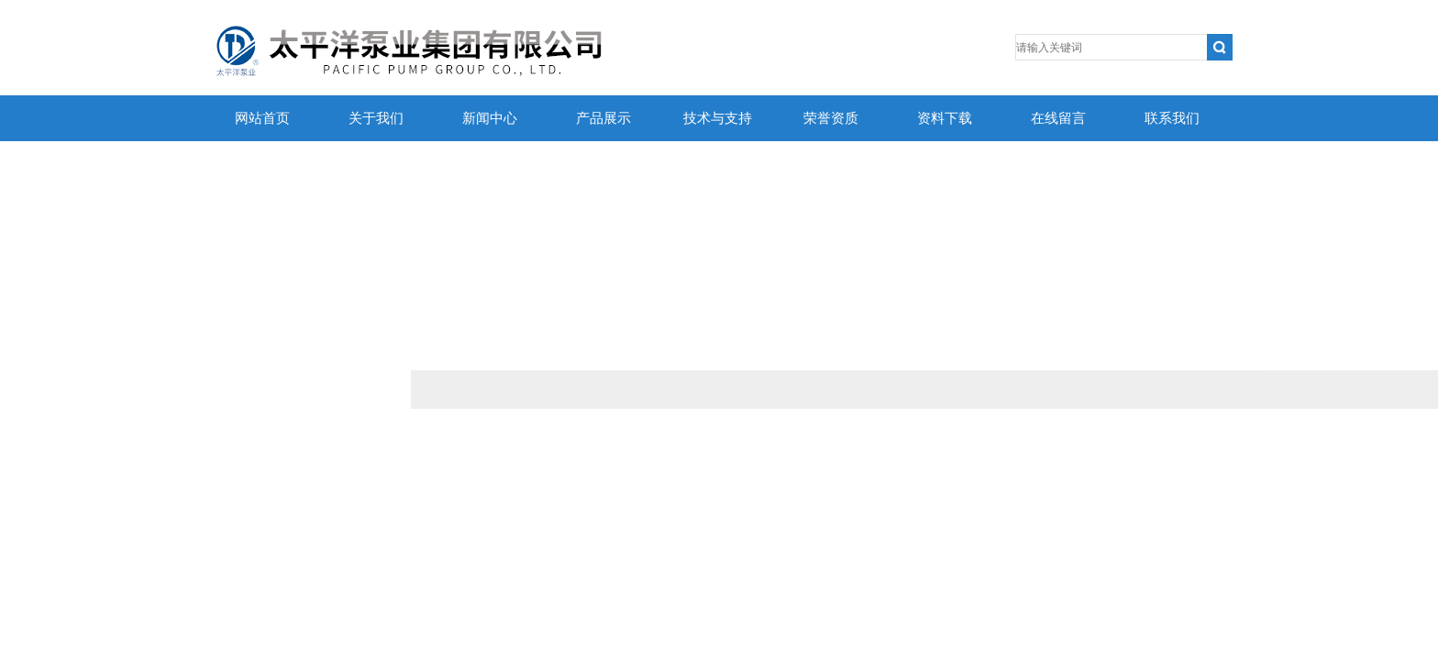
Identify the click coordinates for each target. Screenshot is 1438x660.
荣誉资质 (830, 118)
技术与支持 (717, 118)
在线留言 (1058, 118)
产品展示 (603, 118)
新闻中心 (489, 118)
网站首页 (262, 118)
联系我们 (1172, 118)
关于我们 (376, 118)
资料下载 (944, 118)
